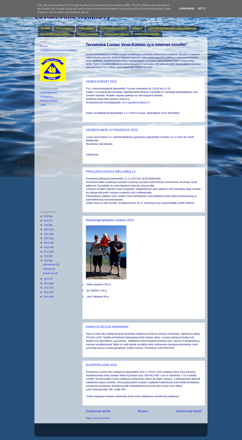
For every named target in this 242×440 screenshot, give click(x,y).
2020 (47, 238)
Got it (202, 8)
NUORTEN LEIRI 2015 (101, 365)
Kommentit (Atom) (101, 418)
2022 (47, 229)
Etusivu (45, 28)
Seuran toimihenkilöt (147, 34)
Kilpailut (137, 28)
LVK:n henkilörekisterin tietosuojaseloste (172, 28)
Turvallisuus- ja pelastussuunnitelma (58, 50)
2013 (47, 283)
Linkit (43, 105)
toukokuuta (49, 273)
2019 (47, 242)
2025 (47, 216)
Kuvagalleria (46, 96)
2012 (47, 287)
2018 (47, 247)
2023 (47, 225)
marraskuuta (49, 264)
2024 (47, 220)
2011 (47, 292)
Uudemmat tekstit (98, 411)
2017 (47, 251)
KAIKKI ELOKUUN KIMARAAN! (107, 327)
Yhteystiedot (86, 28)
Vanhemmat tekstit (189, 411)
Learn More (186, 8)
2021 (47, 234)
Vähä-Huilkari (64, 28)
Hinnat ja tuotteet (87, 34)
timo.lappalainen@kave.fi (136, 102)
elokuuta (47, 269)
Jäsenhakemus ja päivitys (56, 34)
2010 (47, 296)
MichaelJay (131, 431)
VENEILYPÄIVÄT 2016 (101, 81)
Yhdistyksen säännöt (116, 34)
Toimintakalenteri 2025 (113, 28)
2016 (47, 256)
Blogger (159, 431)
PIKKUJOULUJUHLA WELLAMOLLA (111, 171)
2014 (47, 278)
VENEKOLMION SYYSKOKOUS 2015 (111, 130)
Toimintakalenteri (48, 92)
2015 (47, 260)
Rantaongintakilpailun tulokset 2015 (110, 220)
